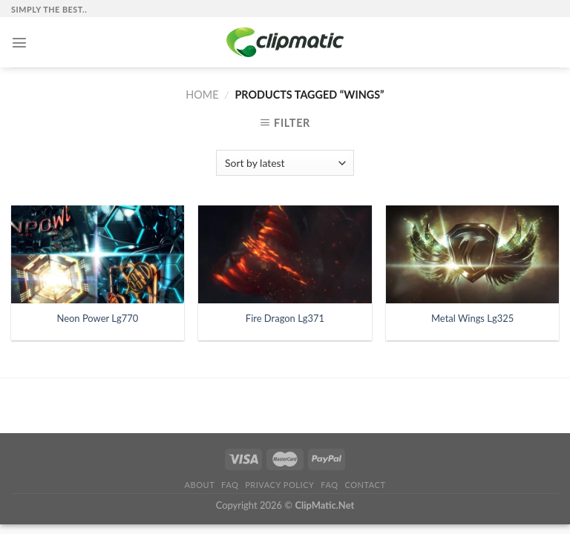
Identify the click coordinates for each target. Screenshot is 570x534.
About (200, 485)
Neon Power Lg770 (97, 318)
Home (202, 94)
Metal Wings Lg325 (472, 318)
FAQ (229, 485)
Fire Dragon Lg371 (285, 318)
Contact (364, 485)
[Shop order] (284, 163)
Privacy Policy (279, 485)
